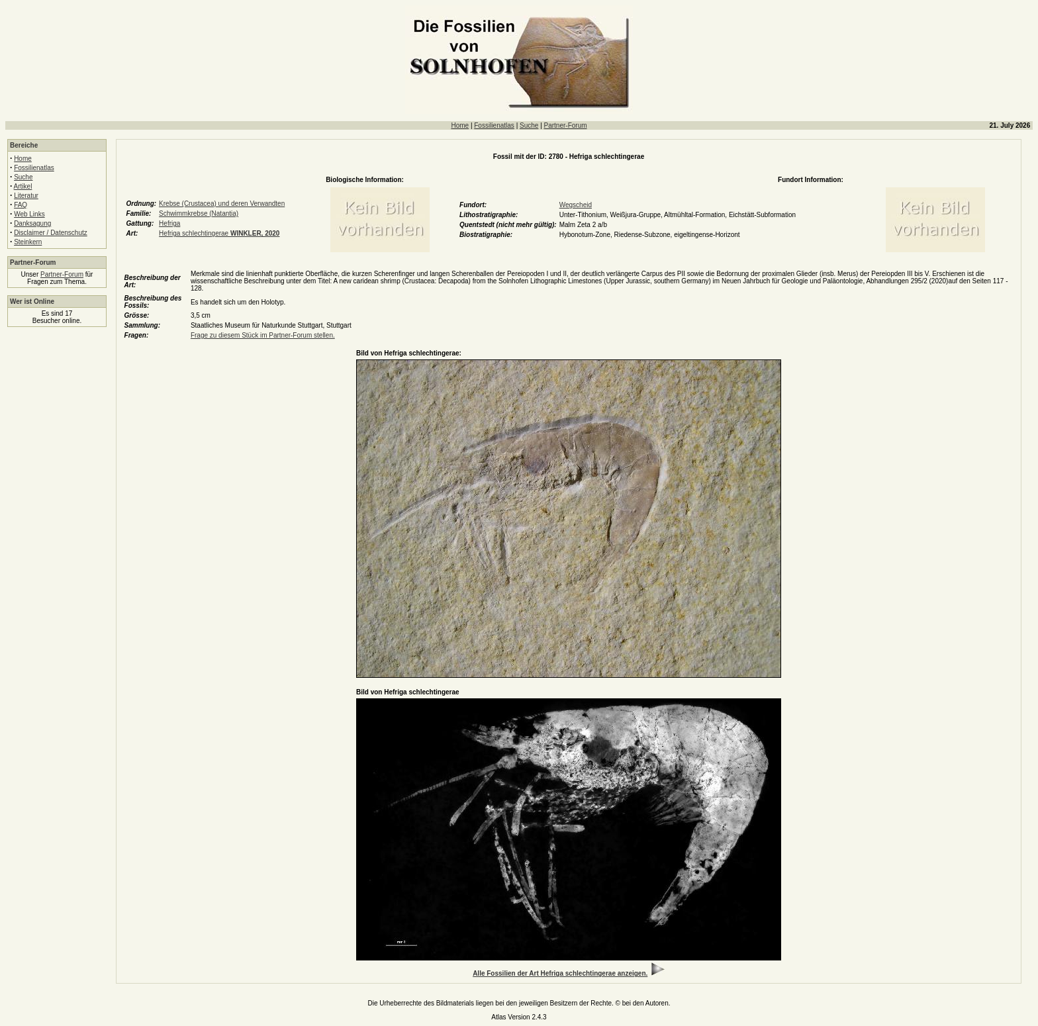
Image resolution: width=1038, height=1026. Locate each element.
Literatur (26, 195)
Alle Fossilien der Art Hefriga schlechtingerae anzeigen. (560, 973)
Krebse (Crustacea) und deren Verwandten (222, 203)
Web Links (29, 214)
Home (460, 125)
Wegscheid (575, 205)
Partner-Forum (565, 125)
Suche (529, 125)
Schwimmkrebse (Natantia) (198, 213)
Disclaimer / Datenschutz (50, 232)
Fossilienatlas (494, 125)
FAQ (20, 205)
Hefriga (169, 223)
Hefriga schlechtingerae (219, 233)
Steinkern (28, 242)
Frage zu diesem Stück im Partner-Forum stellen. (263, 335)
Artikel (23, 186)
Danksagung (32, 223)
